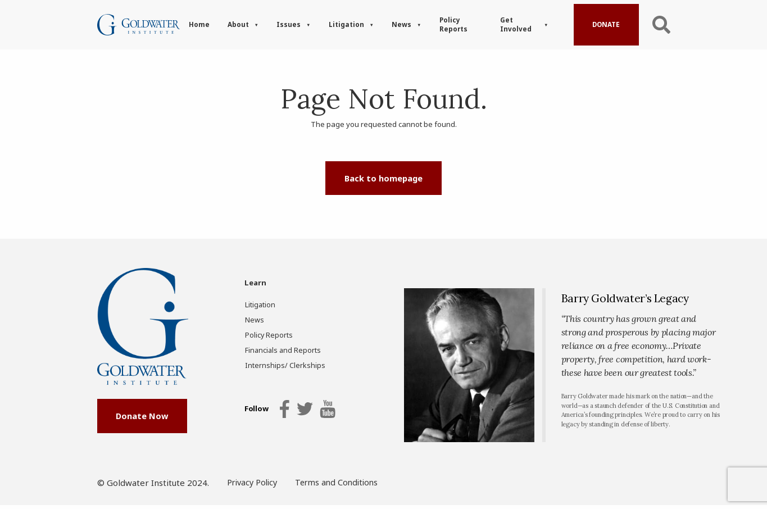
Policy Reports (453, 24)
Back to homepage (383, 178)
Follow (256, 410)
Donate (606, 24)
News (401, 24)
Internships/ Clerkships (279, 365)
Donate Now (142, 424)
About (238, 24)
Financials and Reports (279, 350)
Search (661, 24)
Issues (288, 24)
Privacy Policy (254, 487)
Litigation (346, 24)
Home (199, 24)
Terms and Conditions (342, 487)
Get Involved (516, 24)
